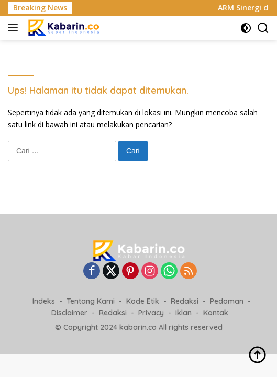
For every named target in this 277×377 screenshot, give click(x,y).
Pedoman (226, 301)
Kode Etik (142, 301)
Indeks (43, 301)
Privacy (151, 312)
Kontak (215, 312)
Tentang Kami (91, 301)
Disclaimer (69, 312)
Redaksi (184, 301)
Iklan (183, 312)
